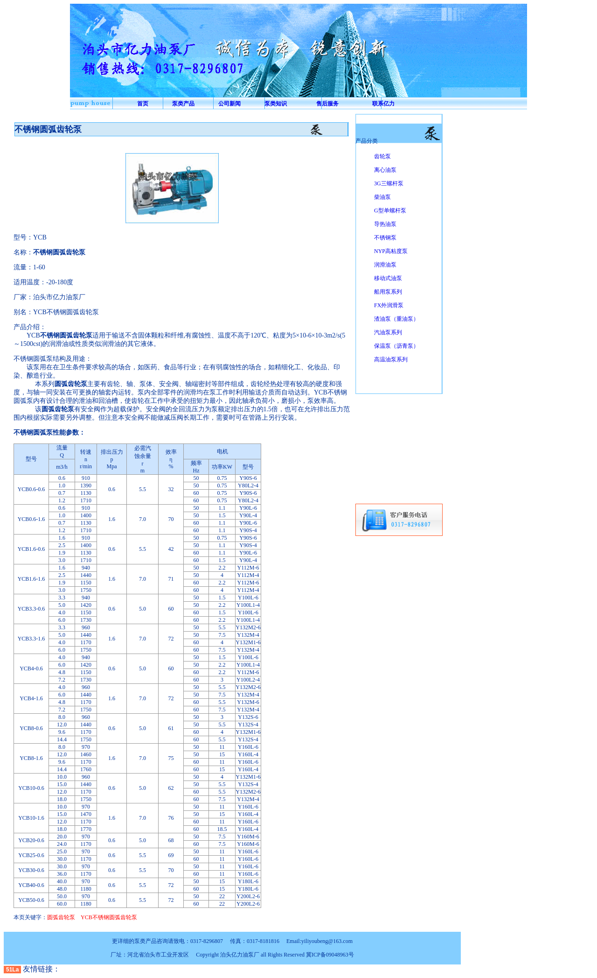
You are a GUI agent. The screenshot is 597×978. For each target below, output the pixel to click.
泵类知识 (275, 103)
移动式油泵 (388, 278)
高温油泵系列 (391, 359)
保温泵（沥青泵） (396, 346)
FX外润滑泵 (388, 305)
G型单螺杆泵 (390, 210)
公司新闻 (229, 103)
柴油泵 (382, 197)
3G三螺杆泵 (388, 183)
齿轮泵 (382, 156)
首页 (142, 103)
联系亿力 (383, 103)
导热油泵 (385, 224)
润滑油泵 (385, 264)
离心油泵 (385, 170)
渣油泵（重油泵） (396, 319)
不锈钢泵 (385, 237)
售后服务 (327, 103)
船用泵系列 (388, 291)
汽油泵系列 (388, 332)
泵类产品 (183, 103)
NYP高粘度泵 (391, 251)
